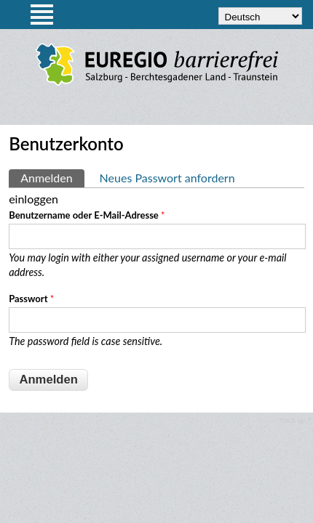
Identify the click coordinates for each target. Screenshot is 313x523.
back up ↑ (297, 419)
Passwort (31, 298)
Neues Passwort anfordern (167, 178)
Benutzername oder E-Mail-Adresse (87, 215)
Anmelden (52, 177)
